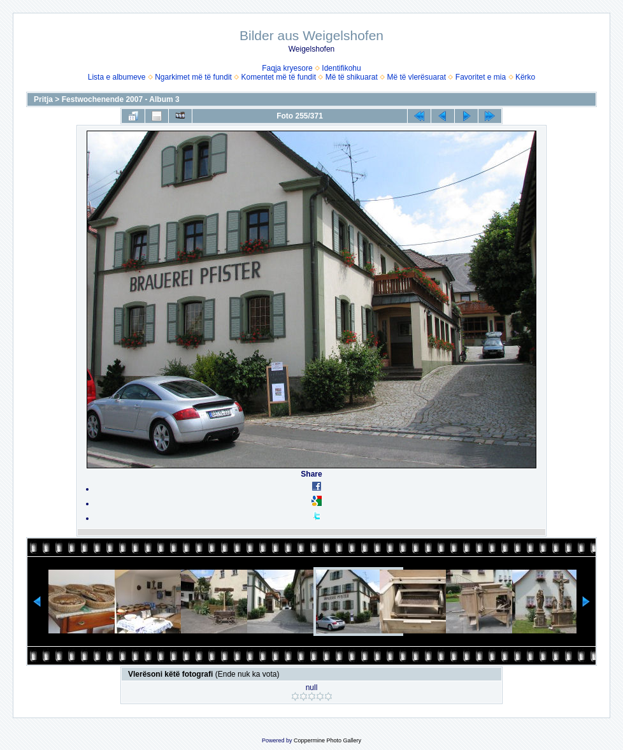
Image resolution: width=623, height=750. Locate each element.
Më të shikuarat (352, 77)
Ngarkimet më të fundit (193, 77)
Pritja (43, 99)
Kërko (525, 77)
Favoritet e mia (480, 77)
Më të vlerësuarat (416, 77)
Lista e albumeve (117, 77)
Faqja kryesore (287, 68)
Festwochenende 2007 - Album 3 (121, 99)
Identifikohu (341, 68)
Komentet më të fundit (278, 77)
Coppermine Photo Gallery (327, 740)
